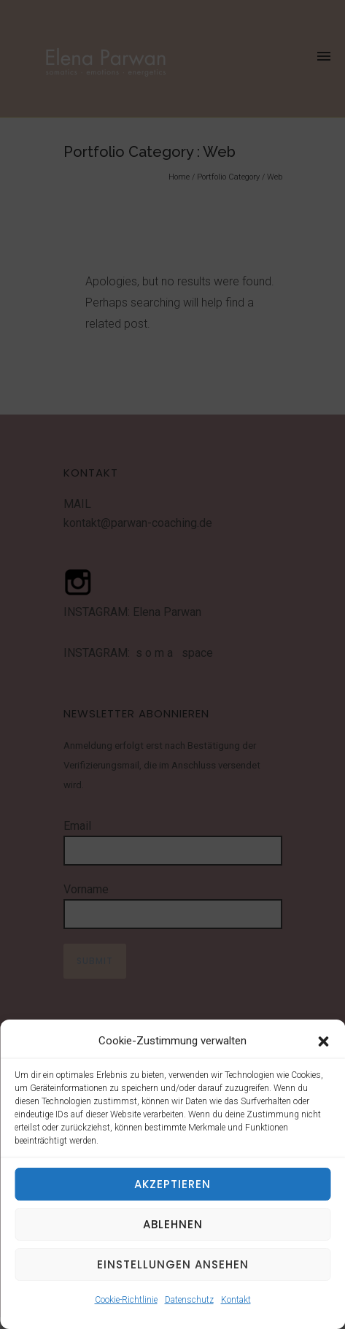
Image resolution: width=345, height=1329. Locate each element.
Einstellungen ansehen (173, 1264)
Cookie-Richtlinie (126, 1300)
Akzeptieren (172, 1184)
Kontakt (236, 1300)
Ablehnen (173, 1224)
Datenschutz (189, 1300)
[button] (323, 1041)
